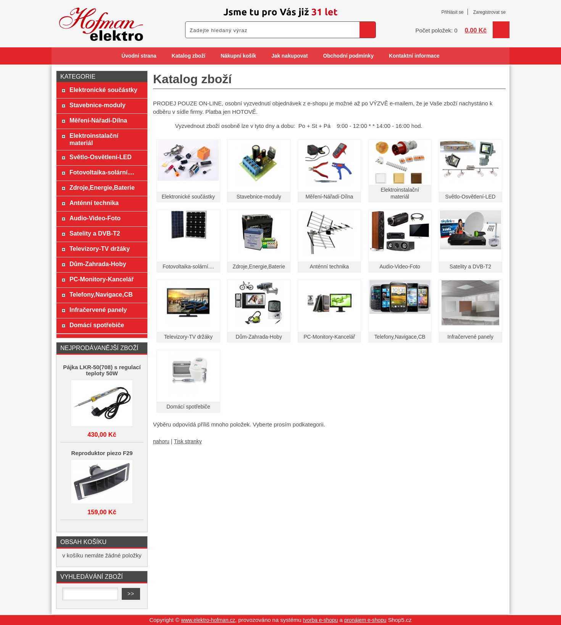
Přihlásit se (452, 12)
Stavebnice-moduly (259, 197)
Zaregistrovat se (489, 12)
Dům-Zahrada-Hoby (259, 337)
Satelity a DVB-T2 (470, 267)
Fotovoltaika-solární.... (188, 267)
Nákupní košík (238, 56)
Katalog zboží (188, 56)
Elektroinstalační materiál (93, 139)
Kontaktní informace (414, 56)
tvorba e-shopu (320, 620)
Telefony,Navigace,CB (400, 337)
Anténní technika (329, 267)
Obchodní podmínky (348, 56)
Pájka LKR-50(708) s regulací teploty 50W (101, 370)
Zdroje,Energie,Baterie (259, 267)
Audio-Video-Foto (399, 267)
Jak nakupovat (289, 56)
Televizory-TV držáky (188, 337)
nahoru (161, 441)
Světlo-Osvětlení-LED (470, 197)
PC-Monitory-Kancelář (329, 337)
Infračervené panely (470, 337)
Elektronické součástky (188, 197)
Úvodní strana (138, 56)
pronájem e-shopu (365, 620)
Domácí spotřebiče (188, 407)
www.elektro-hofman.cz (208, 620)
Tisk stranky (188, 441)
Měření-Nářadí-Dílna (329, 197)
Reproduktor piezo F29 (101, 453)
